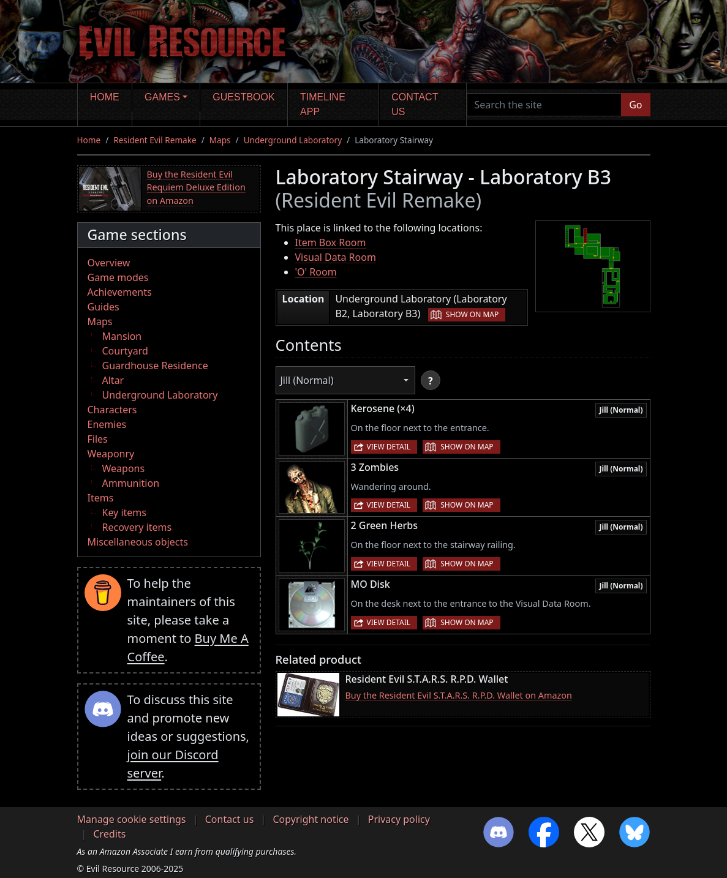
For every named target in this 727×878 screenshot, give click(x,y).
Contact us (414, 104)
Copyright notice (311, 819)
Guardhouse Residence (155, 365)
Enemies (107, 424)
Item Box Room (330, 242)
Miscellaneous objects (138, 542)
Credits (110, 834)
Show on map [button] (472, 314)
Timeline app (322, 104)
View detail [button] (389, 446)
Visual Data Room (335, 257)
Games (162, 97)
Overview (109, 262)
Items (101, 498)
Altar (113, 380)
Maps (220, 140)
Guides (103, 306)
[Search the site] (544, 104)
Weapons (123, 468)
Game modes (118, 277)
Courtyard (125, 351)
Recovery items (137, 527)
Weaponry (111, 453)
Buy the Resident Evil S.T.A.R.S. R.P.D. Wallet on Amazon (458, 695)
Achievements (120, 292)
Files (98, 439)
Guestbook (243, 97)
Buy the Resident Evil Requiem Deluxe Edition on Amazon (196, 187)
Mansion (122, 336)
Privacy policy (399, 819)
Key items (124, 512)
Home (104, 97)
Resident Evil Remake (154, 140)
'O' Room (316, 272)
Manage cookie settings (131, 819)
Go (635, 104)
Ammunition (131, 483)
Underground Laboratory (293, 140)
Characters (112, 409)
